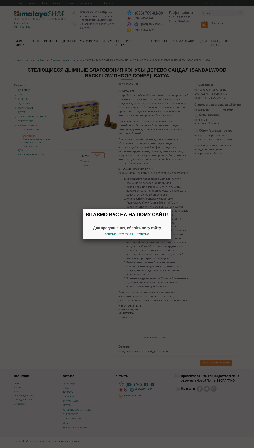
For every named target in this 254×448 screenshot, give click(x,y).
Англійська (142, 234)
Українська (125, 234)
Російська (109, 234)
